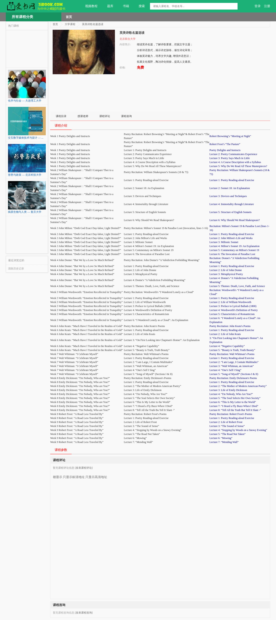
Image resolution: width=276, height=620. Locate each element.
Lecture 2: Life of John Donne (225, 270)
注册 (267, 6)
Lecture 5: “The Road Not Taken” (227, 434)
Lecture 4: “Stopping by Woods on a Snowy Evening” (238, 430)
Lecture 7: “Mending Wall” (223, 442)
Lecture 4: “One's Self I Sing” (225, 370)
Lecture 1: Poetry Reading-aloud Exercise (231, 180)
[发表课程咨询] (84, 612)
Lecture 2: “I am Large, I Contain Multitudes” (233, 362)
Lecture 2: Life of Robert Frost (225, 422)
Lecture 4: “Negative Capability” (227, 346)
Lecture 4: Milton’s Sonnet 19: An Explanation (234, 246)
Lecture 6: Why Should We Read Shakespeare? (234, 220)
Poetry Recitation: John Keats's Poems (229, 326)
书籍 (123, 6)
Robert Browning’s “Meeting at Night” (230, 136)
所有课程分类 (22, 17)
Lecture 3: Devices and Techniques (228, 196)
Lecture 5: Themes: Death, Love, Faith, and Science (237, 286)
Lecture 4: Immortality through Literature (231, 204)
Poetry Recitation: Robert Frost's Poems (230, 414)
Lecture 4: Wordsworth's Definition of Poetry (233, 310)
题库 (107, 6)
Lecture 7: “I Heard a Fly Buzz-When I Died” (233, 406)
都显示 (57, 475)
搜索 (139, 6)
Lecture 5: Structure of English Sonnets (230, 212)
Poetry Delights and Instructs (224, 150)
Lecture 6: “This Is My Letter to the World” (232, 402)
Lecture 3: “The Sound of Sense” (227, 426)
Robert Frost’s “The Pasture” (224, 144)
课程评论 (104, 116)
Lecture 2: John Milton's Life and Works (230, 238)
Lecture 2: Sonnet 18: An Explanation (229, 188)
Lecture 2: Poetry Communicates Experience (233, 154)
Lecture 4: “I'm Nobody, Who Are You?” (231, 394)
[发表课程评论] (84, 467)
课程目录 (61, 116)
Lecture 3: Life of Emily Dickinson (228, 390)
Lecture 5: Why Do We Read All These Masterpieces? (238, 166)
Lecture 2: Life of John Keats (225, 334)
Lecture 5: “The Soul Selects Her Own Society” (234, 398)
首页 (69, 17)
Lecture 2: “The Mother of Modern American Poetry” (238, 386)
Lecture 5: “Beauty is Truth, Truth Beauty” (232, 350)
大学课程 (70, 24)
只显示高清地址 (96, 475)
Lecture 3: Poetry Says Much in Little (229, 158)
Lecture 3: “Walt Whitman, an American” (231, 366)
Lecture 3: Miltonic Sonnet (223, 242)
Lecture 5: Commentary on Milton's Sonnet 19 (234, 250)
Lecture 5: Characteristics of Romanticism (231, 314)
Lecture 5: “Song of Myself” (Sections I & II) (233, 374)
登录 (257, 6)
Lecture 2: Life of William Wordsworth (230, 302)
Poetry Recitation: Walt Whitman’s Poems (231, 354)
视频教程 (89, 6)
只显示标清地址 (74, 475)
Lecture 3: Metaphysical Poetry (226, 274)
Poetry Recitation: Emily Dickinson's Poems (233, 378)
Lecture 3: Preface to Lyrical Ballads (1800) (232, 306)
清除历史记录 (16, 268)
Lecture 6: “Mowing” (220, 438)
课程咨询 (126, 116)
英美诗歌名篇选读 (92, 24)
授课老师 (83, 116)
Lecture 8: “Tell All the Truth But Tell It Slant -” (235, 410)
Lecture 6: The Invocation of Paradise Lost (232, 254)
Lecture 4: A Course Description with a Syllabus (235, 162)
